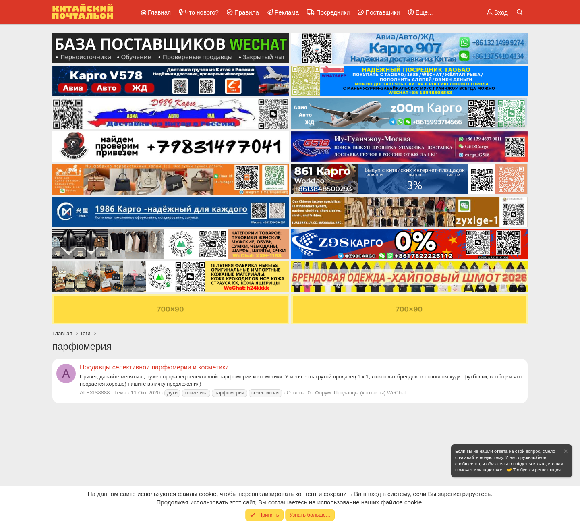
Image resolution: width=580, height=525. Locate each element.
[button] (419, 12)
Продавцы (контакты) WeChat (370, 393)
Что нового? (202, 12)
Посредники (333, 12)
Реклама (287, 12)
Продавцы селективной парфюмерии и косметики (154, 367)
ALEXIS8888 (95, 393)
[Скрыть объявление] (565, 452)
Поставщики (382, 12)
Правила (246, 12)
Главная (159, 12)
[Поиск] (520, 12)
